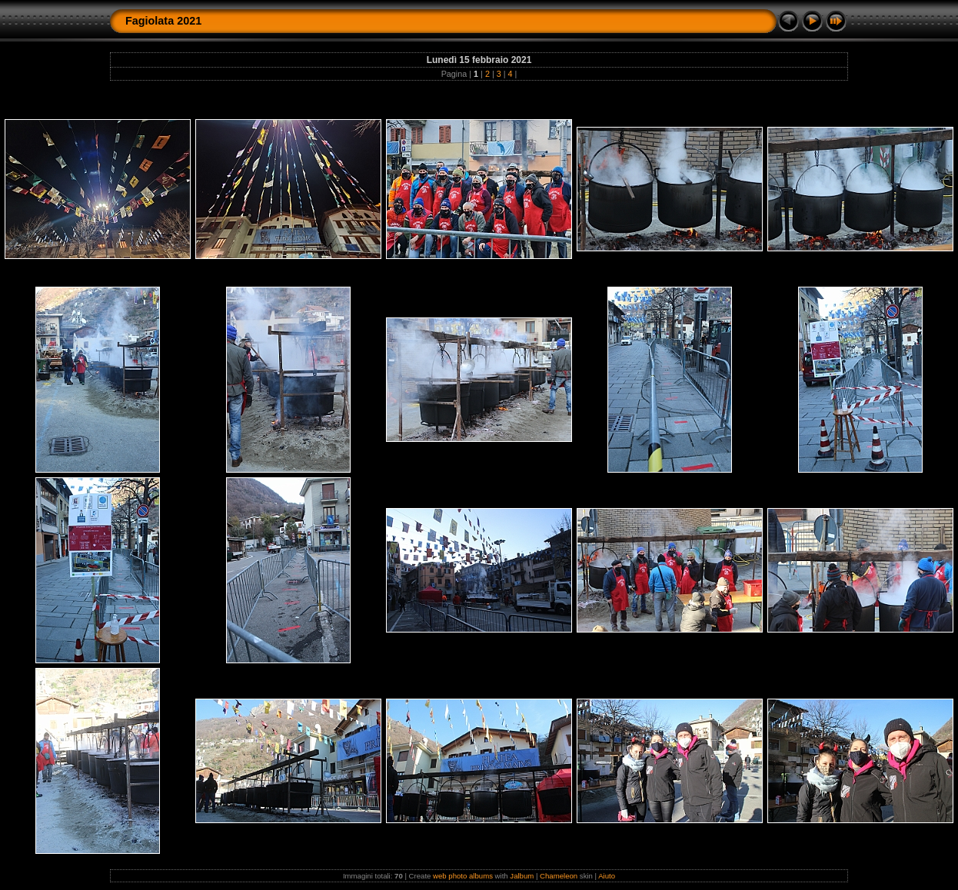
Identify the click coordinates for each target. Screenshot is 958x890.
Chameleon (558, 876)
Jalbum (522, 876)
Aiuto (606, 876)
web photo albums (463, 876)
